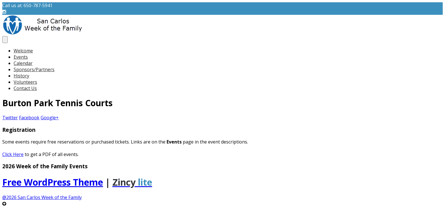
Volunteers (25, 82)
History (21, 76)
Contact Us (25, 88)
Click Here (13, 154)
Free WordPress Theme (52, 182)
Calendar (23, 63)
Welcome (23, 51)
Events (21, 57)
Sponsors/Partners (34, 69)
